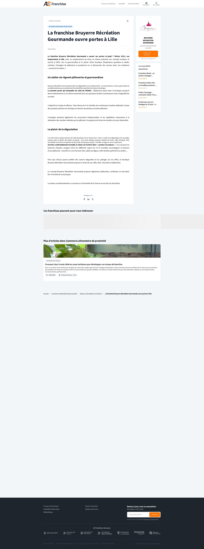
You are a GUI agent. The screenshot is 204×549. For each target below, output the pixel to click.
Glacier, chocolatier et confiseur (91, 294)
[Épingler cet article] (127, 21)
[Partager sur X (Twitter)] (92, 199)
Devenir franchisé (91, 506)
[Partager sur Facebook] (84, 199)
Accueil (45, 294)
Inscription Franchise (107, 544)
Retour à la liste (54, 21)
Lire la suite (142, 79)
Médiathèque (48, 512)
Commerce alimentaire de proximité (60, 26)
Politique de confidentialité (64, 544)
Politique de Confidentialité (151, 519)
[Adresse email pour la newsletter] (138, 514)
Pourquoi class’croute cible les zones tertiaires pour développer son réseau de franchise (83, 264)
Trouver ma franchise (50, 506)
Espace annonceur (91, 509)
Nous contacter (94, 544)
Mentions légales (48, 544)
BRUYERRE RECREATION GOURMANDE (148, 40)
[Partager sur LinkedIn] (88, 199)
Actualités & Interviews (51, 509)
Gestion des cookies (81, 544)
